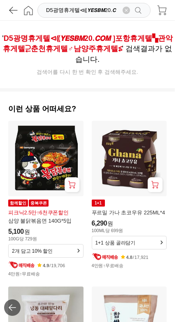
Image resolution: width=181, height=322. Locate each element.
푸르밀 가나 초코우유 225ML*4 (128, 212)
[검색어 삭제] (126, 10)
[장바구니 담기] (72, 184)
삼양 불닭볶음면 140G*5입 (40, 221)
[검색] (82, 10)
